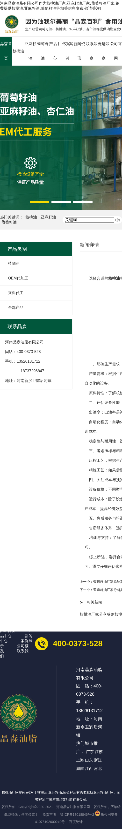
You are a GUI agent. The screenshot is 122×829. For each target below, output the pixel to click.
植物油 (14, 263)
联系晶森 (91, 51)
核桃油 (18, 51)
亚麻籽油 (30, 51)
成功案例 (67, 51)
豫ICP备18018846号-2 (77, 814)
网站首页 (7, 631)
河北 (98, 769)
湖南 (80, 769)
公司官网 (116, 51)
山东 (89, 760)
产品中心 (55, 51)
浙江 (98, 760)
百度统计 (76, 822)
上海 (80, 760)
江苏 (99, 752)
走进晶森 (103, 51)
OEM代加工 (18, 278)
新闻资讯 (79, 51)
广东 (90, 752)
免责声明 (49, 814)
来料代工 (15, 293)
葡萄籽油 (43, 51)
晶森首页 (6, 51)
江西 (89, 769)
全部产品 (15, 308)
